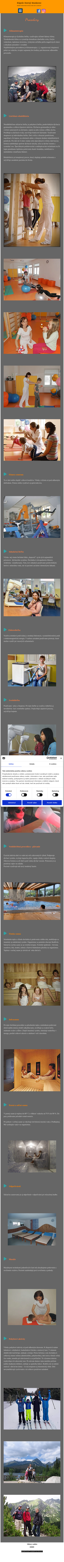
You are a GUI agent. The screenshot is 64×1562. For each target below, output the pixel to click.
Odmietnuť (12, 802)
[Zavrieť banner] (61, 758)
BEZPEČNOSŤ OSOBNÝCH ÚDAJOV (32, 1551)
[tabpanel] (32, 18)
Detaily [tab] (32, 764)
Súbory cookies (32, 1544)
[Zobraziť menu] (20, 10)
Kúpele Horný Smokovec (29, 3)
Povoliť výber (32, 802)
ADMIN (32, 1547)
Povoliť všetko (52, 802)
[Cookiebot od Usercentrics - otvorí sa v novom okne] (48, 758)
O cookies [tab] (52, 764)
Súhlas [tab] (11, 764)
